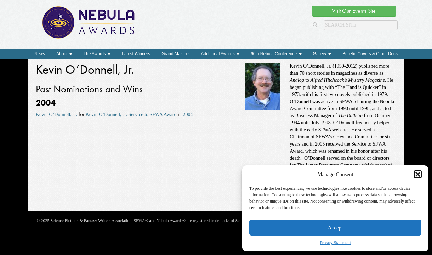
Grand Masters (175, 53)
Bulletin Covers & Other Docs (370, 53)
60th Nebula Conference (276, 53)
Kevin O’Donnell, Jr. (56, 114)
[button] (417, 174)
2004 (188, 114)
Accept (335, 228)
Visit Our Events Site (354, 11)
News (39, 53)
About (64, 53)
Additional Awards (220, 53)
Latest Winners (136, 53)
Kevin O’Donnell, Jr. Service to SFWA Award (131, 114)
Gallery (322, 53)
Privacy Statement (335, 242)
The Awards (97, 53)
